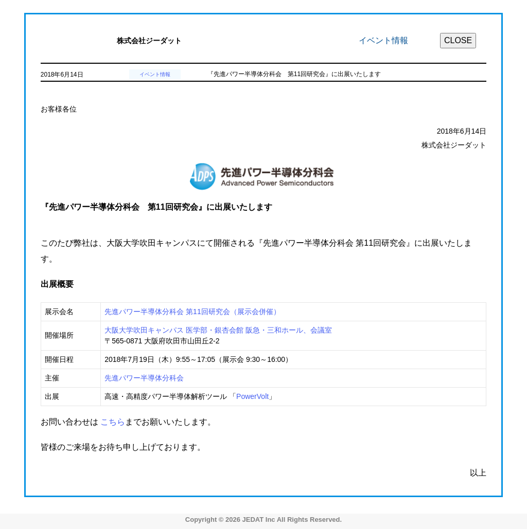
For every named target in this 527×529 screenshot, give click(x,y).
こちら (112, 421)
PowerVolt (252, 396)
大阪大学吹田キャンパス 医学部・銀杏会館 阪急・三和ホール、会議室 (218, 330)
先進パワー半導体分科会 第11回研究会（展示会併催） (192, 311)
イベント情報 (154, 74)
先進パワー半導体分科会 (144, 378)
